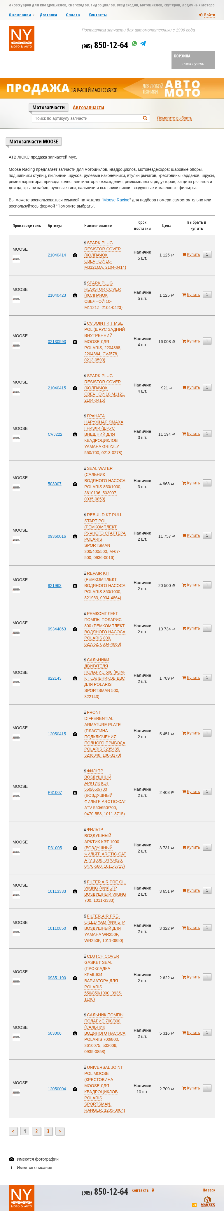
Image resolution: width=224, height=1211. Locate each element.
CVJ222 (55, 434)
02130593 (57, 341)
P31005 (55, 848)
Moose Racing (116, 200)
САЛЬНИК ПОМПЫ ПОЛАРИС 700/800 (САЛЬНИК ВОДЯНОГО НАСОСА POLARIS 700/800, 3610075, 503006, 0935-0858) (104, 1033)
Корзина (182, 56)
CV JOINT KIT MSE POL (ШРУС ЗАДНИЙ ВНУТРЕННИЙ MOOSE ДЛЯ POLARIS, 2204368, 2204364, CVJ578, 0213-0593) (104, 341)
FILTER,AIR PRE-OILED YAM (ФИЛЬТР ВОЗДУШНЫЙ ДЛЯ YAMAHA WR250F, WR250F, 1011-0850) (104, 928)
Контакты (98, 14)
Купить (193, 254)
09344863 (57, 629)
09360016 (57, 536)
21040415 (57, 388)
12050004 (57, 1089)
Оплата (73, 14)
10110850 (57, 928)
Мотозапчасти (48, 107)
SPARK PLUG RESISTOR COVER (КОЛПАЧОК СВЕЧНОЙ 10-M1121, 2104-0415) (104, 388)
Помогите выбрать (174, 118)
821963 (55, 585)
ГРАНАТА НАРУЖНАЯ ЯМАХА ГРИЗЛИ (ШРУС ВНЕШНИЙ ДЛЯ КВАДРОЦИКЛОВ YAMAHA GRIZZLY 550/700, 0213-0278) (103, 434)
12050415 (57, 734)
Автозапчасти (88, 107)
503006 (55, 1033)
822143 (55, 678)
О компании (20, 14)
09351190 (57, 978)
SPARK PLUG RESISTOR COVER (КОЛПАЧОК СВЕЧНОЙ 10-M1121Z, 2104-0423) (103, 295)
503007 (55, 483)
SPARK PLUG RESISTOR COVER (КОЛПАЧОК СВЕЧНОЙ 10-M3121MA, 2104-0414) (105, 255)
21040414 (57, 255)
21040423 (57, 295)
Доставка (48, 14)
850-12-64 (105, 45)
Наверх (209, 1190)
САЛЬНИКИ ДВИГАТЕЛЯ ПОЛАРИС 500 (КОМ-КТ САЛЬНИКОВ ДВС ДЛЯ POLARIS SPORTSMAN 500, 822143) (104, 678)
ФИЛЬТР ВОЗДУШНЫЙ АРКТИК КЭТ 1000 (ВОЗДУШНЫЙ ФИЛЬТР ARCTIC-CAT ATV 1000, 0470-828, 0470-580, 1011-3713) (105, 848)
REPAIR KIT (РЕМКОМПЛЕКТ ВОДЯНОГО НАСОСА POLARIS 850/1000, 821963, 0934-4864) (104, 585)
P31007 (55, 792)
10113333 (57, 891)
